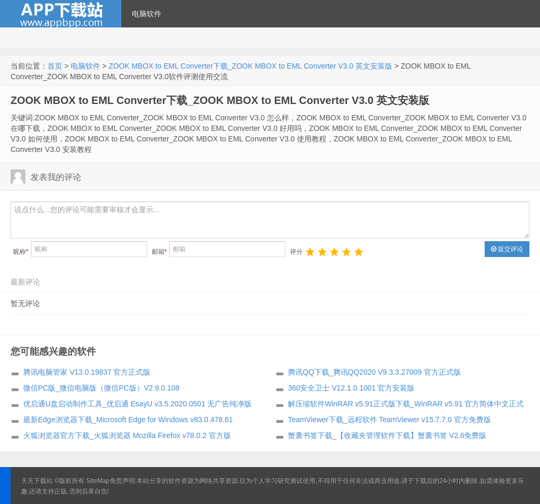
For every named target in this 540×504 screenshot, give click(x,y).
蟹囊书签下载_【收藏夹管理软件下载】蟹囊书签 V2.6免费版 (387, 435)
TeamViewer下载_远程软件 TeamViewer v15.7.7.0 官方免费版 (389, 419)
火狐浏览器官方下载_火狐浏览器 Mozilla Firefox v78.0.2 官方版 (127, 435)
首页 (54, 66)
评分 (296, 251)
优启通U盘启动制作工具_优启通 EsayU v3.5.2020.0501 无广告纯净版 (137, 404)
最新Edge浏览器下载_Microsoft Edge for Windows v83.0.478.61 (128, 419)
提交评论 (507, 249)
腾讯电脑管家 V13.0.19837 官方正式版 (86, 372)
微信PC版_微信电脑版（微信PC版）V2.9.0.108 (101, 388)
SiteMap (98, 480)
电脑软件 (146, 13)
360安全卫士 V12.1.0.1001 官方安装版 (351, 388)
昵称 (20, 251)
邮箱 (159, 251)
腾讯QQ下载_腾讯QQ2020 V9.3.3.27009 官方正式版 (374, 372)
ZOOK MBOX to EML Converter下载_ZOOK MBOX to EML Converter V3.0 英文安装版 (250, 66)
